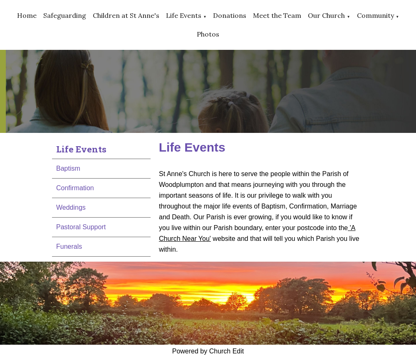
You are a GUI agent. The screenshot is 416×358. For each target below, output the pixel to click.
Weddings (71, 207)
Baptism (68, 168)
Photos (208, 34)
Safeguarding (64, 15)
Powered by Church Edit (208, 351)
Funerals (69, 246)
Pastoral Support (81, 226)
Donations (229, 15)
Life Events (183, 15)
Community (375, 15)
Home (27, 15)
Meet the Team (277, 15)
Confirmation (75, 187)
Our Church (326, 15)
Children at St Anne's (126, 15)
